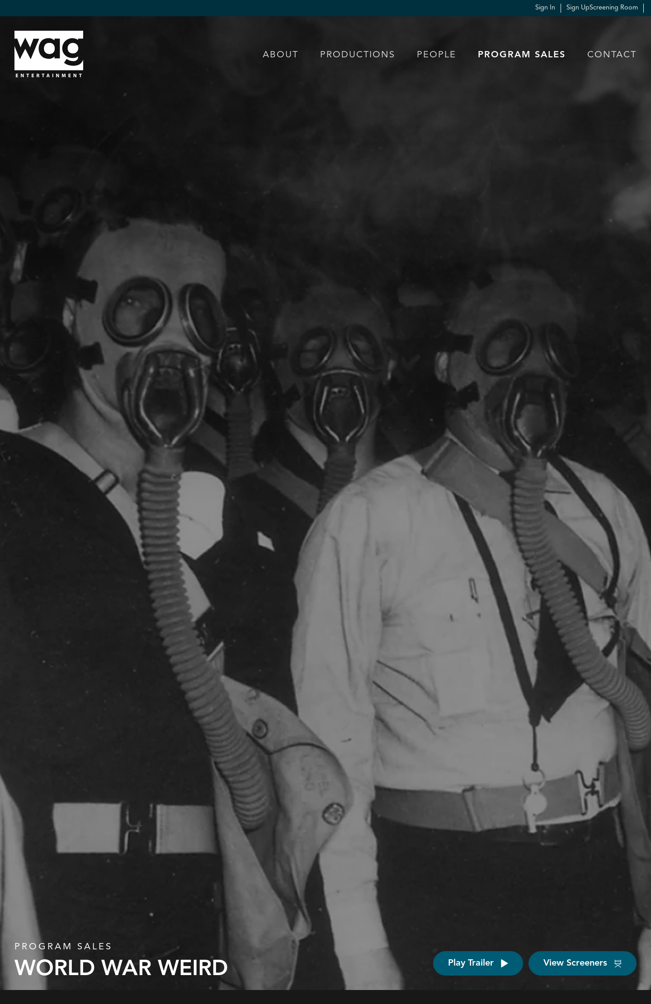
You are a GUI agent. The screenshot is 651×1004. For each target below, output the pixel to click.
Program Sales (522, 55)
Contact (612, 55)
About (280, 55)
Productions (357, 55)
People (436, 55)
